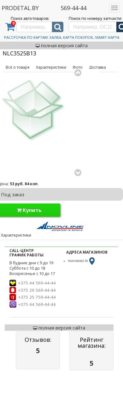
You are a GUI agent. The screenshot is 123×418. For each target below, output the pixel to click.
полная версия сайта (62, 45)
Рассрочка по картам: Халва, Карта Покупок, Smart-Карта (61, 37)
